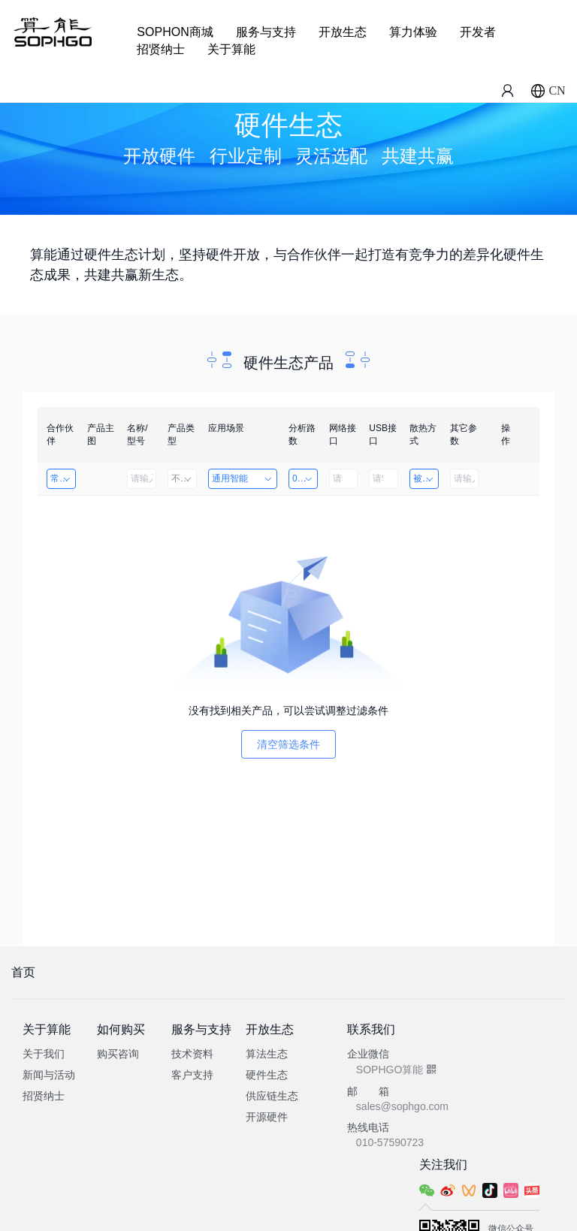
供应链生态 (272, 1096)
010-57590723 (390, 1142)
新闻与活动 (49, 1075)
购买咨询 (118, 1054)
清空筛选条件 (288, 744)
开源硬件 (267, 1117)
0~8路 (304, 478)
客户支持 (192, 1075)
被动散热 (426, 478)
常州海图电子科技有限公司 (63, 478)
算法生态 (267, 1054)
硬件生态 (267, 1075)
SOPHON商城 (175, 32)
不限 (182, 478)
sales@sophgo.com (402, 1106)
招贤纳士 (161, 49)
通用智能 (242, 478)
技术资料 (192, 1054)
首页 (23, 972)
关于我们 (44, 1054)
